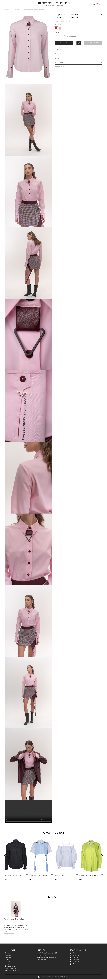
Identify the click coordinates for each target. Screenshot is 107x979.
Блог (73, 953)
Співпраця (8, 962)
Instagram (75, 955)
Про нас (7, 953)
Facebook (75, 962)
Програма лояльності (12, 970)
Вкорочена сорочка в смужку (38, 875)
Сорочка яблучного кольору (88, 875)
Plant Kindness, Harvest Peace (14, 919)
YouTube (74, 957)
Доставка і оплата (10, 966)
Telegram (75, 959)
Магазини (8, 957)
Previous (6, 855)
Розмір (57, 32)
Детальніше (9, 935)
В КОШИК (64, 43)
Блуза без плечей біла (61, 875)
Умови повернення (11, 968)
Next (101, 855)
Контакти (8, 955)
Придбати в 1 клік (93, 43)
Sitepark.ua (66, 976)
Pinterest (75, 964)
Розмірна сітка (9, 964)
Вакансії (7, 959)
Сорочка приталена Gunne (12, 875)
